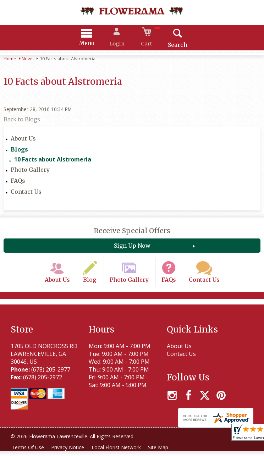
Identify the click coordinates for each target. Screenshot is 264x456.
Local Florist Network (119, 452)
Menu (91, 44)
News (28, 59)
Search (173, 45)
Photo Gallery (30, 170)
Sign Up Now (132, 246)
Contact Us (26, 192)
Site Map (163, 452)
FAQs (18, 181)
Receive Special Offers (132, 231)
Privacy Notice (69, 452)
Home (10, 59)
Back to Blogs (22, 120)
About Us (23, 139)
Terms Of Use (28, 452)
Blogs (19, 150)
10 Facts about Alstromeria (52, 160)
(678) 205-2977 (50, 374)
